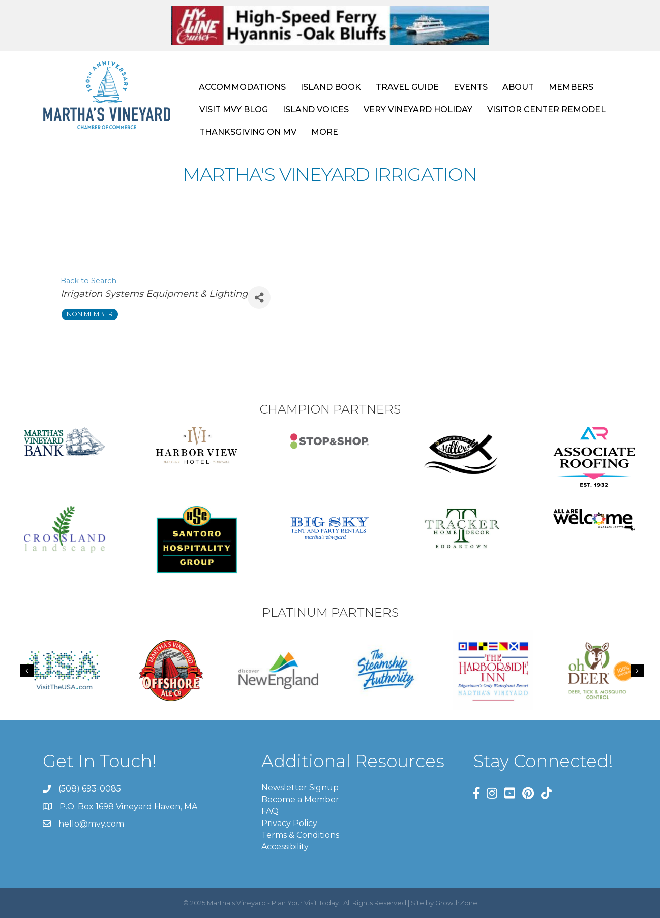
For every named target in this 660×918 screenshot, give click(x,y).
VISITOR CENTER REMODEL (546, 109)
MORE (324, 132)
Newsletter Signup (300, 788)
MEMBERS (571, 87)
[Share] (259, 297)
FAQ (270, 811)
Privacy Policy (289, 823)
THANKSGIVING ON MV (247, 132)
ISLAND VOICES (316, 109)
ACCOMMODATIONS (242, 87)
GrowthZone (456, 903)
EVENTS (471, 87)
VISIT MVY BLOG (233, 109)
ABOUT (518, 87)
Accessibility (285, 846)
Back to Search (88, 281)
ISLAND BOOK (331, 87)
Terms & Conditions (300, 835)
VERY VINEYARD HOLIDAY (418, 109)
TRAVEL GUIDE (407, 87)
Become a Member (300, 799)
